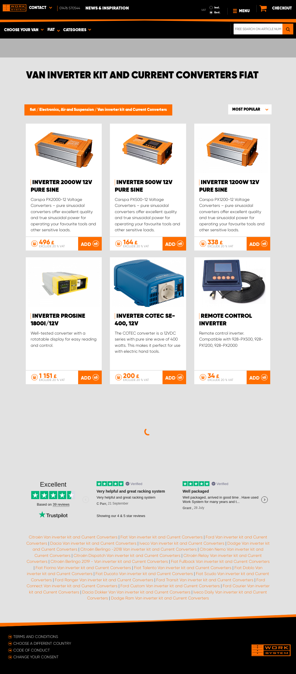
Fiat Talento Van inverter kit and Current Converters (182, 567)
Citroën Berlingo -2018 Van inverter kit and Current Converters (138, 549)
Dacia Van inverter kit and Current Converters (93, 543)
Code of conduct (31, 650)
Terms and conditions (35, 636)
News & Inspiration (107, 8)
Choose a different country (42, 643)
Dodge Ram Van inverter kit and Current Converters (160, 598)
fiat (33, 110)
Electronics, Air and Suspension (67, 110)
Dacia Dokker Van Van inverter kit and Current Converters (136, 592)
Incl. (217, 7)
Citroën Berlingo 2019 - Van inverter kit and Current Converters (109, 561)
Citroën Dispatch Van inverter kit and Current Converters (127, 555)
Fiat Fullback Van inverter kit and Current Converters (220, 561)
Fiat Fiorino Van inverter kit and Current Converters (83, 567)
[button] (250, 109)
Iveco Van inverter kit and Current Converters (181, 543)
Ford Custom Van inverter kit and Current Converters (170, 585)
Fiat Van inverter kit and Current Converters (161, 537)
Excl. (217, 12)
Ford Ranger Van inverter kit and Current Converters (104, 579)
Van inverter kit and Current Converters (132, 110)
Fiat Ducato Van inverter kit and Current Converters (144, 573)
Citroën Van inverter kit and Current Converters (73, 537)
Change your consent (36, 657)
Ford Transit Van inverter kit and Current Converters (204, 579)
